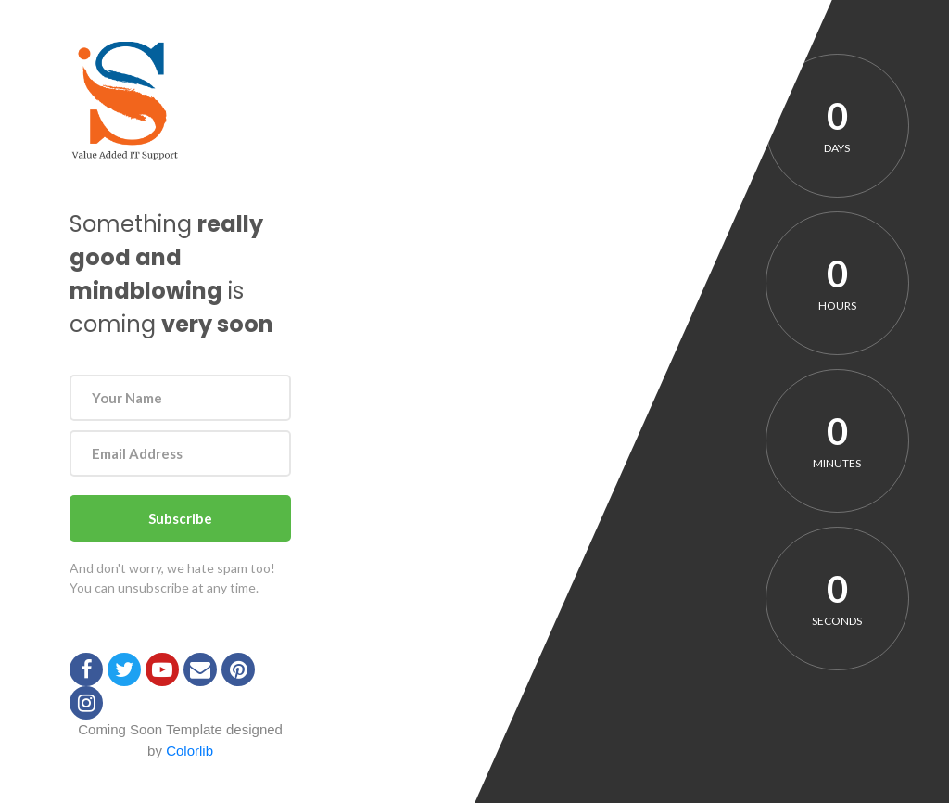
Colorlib (189, 750)
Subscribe (180, 518)
